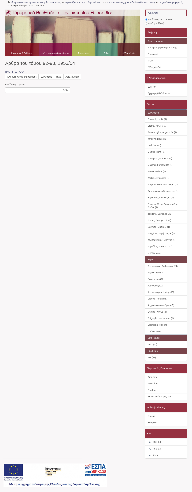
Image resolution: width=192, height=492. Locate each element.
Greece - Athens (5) (157, 298)
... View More (154, 253)
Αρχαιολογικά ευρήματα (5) (161, 305)
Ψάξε (65, 90)
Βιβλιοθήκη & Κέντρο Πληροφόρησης (83, 2)
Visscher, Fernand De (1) (160, 165)
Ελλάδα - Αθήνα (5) (157, 311)
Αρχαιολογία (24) (156, 272)
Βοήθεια (152, 390)
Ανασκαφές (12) (155, 285)
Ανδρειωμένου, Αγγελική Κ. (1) (163, 184)
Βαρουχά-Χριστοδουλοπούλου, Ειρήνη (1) (163, 206)
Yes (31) (152, 357)
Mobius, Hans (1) (156, 152)
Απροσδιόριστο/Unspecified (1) (163, 191)
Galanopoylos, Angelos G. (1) (162, 132)
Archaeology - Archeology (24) (163, 266)
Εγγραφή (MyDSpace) (159, 93)
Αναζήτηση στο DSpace (158, 19)
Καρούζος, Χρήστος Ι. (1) (160, 246)
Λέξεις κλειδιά (128, 53)
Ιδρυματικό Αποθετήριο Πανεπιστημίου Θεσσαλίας (36, 2)
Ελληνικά (152, 422)
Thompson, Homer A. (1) (160, 158)
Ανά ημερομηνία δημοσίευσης (55, 53)
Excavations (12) (156, 279)
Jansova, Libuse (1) (157, 139)
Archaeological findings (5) (161, 292)
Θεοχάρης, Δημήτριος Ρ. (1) (161, 233)
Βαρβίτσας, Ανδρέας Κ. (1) (161, 197)
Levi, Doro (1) (154, 145)
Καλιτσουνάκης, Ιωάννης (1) (161, 240)
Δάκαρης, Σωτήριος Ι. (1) (160, 214)
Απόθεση (152, 377)
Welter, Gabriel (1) (157, 171)
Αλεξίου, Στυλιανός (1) (159, 178)
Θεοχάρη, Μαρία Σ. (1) (159, 227)
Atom (153, 455)
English (151, 416)
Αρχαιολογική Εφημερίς (171, 2)
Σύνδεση (152, 87)
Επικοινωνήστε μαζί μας (159, 396)
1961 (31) (152, 344)
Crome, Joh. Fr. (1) (157, 126)
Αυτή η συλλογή (154, 23)
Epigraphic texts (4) (157, 325)
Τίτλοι (106, 53)
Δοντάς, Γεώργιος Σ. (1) (159, 220)
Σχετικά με (153, 383)
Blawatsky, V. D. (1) (157, 119)
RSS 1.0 (154, 442)
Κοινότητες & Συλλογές (22, 53)
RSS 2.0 (154, 448)
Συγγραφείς (83, 53)
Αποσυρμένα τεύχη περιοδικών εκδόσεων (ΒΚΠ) (131, 2)
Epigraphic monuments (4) (161, 318)
